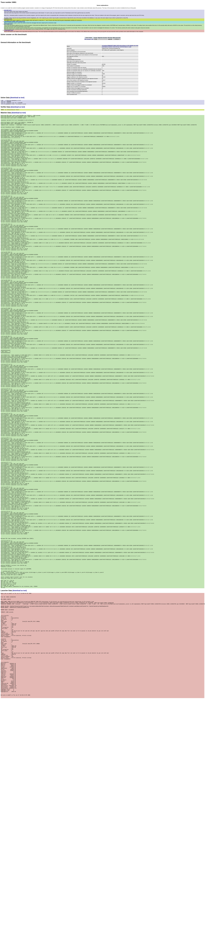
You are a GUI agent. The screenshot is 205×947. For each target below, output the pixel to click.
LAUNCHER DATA (8, 30)
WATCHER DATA (8, 24)
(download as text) (17, 97)
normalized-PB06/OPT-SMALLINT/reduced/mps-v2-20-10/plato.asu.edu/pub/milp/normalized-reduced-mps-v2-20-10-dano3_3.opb (120, 46)
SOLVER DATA (8, 10)
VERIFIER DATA (8, 19)
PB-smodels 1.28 (88, 39)
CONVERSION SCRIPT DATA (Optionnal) (14, 21)
